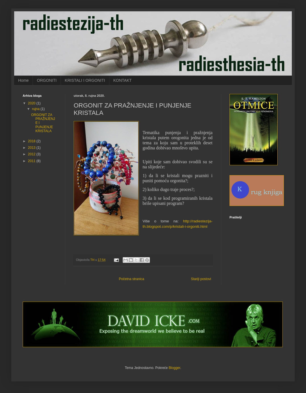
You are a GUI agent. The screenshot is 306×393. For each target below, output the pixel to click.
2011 (32, 161)
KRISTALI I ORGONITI (85, 80)
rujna (36, 109)
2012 (32, 154)
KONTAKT (122, 80)
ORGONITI (46, 80)
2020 (32, 103)
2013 (32, 148)
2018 (32, 141)
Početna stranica (131, 279)
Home (23, 80)
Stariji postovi (201, 279)
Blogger (174, 368)
